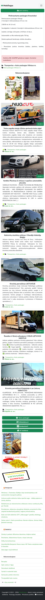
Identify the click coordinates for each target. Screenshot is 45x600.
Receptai (4, 561)
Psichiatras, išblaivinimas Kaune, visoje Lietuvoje (16, 537)
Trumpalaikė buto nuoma (9, 578)
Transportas (11, 149)
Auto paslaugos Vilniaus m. (12, 68)
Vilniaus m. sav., (9, 151)
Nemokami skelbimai (8, 568)
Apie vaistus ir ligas (7, 565)
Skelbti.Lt (8, 529)
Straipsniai (8, 488)
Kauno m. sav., (8, 206)
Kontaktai (39, 594)
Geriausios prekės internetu (10, 575)
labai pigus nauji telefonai (9, 550)
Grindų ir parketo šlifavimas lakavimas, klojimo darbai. (18, 534)
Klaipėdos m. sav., (9, 411)
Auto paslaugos (21, 149)
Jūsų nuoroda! (9, 582)
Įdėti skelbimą (22, 10)
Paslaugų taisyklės (15, 594)
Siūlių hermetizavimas (8, 541)
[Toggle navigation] (41, 5)
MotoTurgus (7, 5)
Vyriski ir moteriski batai (9, 571)
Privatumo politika (28, 594)
